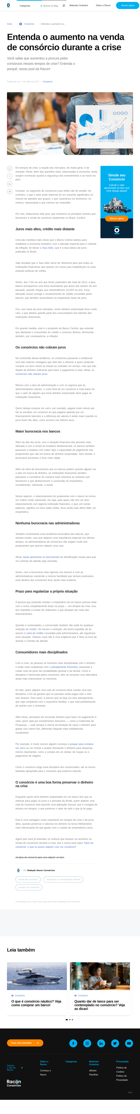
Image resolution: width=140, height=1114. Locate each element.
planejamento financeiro (64, 667)
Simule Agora (127, 5)
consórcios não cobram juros (31, 374)
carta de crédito (34, 633)
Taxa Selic (47, 247)
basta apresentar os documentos (41, 557)
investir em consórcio (28, 887)
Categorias (25, 6)
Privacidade (122, 1061)
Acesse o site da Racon (15, 1067)
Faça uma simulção (25, 1043)
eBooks (92, 1070)
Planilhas (93, 1074)
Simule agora (117, 218)
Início (9, 24)
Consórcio (29, 24)
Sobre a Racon (103, 5)
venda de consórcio (28, 879)
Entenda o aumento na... (53, 24)
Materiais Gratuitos (78, 5)
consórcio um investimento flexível (63, 879)
